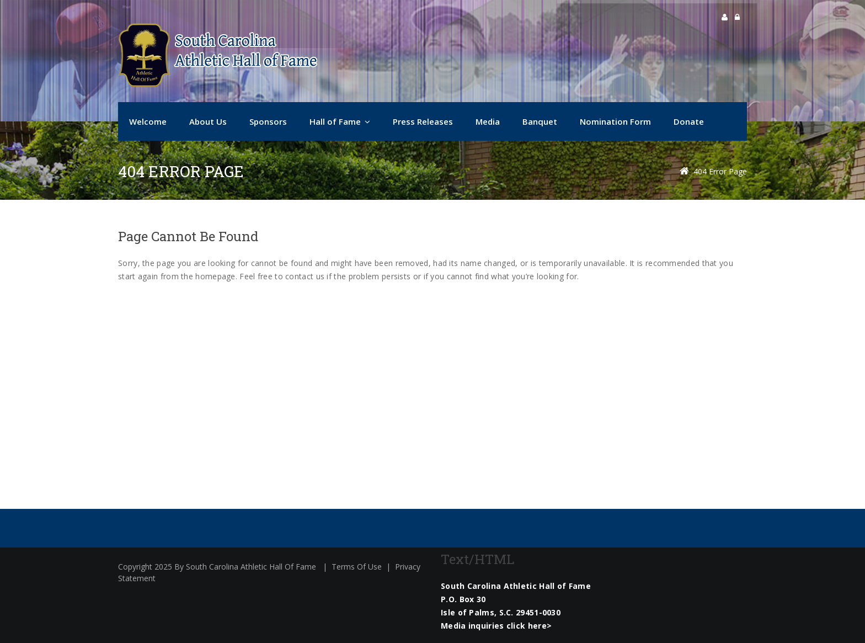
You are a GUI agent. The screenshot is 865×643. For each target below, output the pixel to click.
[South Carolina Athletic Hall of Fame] (217, 55)
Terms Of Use (357, 566)
